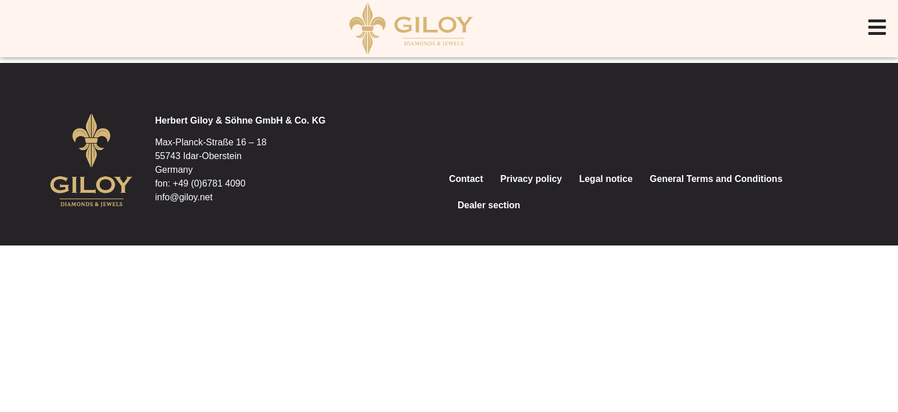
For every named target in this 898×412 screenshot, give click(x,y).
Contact (466, 179)
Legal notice (605, 179)
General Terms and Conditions (716, 179)
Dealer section (489, 205)
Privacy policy (531, 179)
